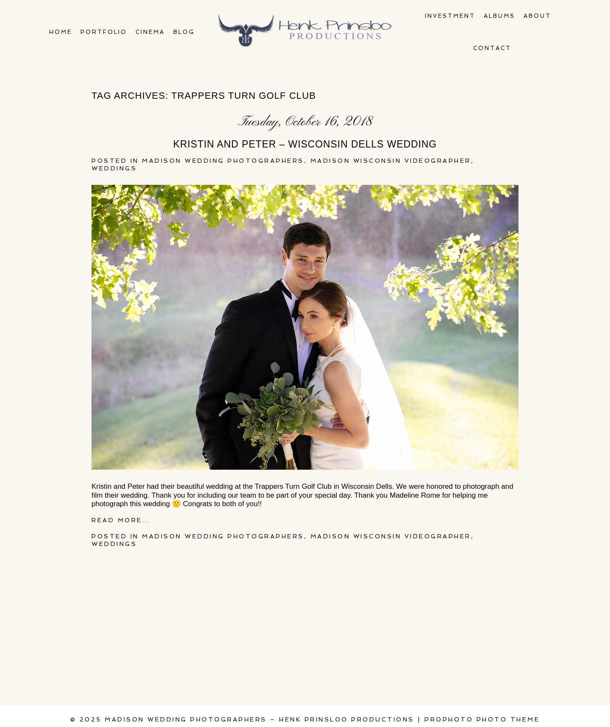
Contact (492, 48)
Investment (450, 16)
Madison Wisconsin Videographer (391, 160)
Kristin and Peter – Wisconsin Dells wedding (305, 144)
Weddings (114, 168)
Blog (184, 32)
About (537, 16)
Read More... (121, 520)
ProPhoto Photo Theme (482, 719)
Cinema (150, 32)
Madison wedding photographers (223, 160)
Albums (499, 16)
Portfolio (103, 32)
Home (60, 32)
